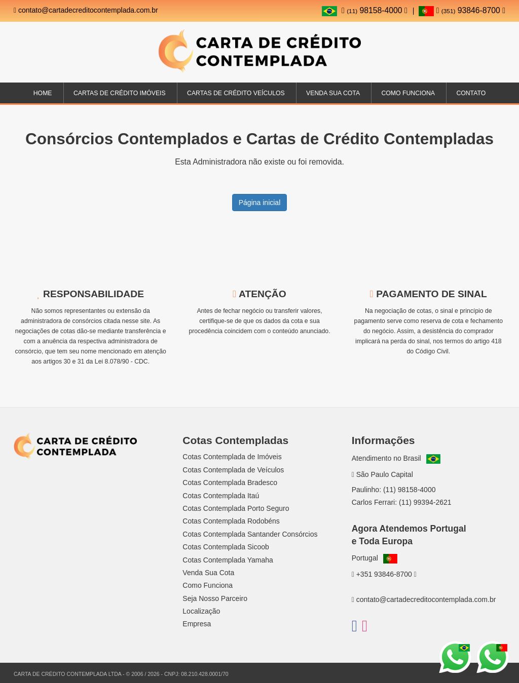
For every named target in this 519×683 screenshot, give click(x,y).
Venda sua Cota (333, 93)
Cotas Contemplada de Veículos (233, 470)
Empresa (196, 624)
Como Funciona (407, 93)
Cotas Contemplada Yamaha (227, 560)
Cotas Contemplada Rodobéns (230, 521)
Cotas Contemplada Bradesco (229, 482)
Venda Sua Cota (208, 573)
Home (42, 93)
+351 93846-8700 (384, 574)
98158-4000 (374, 10)
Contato (471, 93)
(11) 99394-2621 (425, 502)
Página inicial (260, 202)
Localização (201, 611)
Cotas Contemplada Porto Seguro (235, 508)
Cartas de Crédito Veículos (236, 93)
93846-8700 (462, 10)
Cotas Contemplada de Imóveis (231, 457)
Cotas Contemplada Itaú (220, 496)
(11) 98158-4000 (409, 490)
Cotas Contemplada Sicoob (225, 547)
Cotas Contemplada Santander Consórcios (249, 534)
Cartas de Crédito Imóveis (119, 93)
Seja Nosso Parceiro (214, 598)
